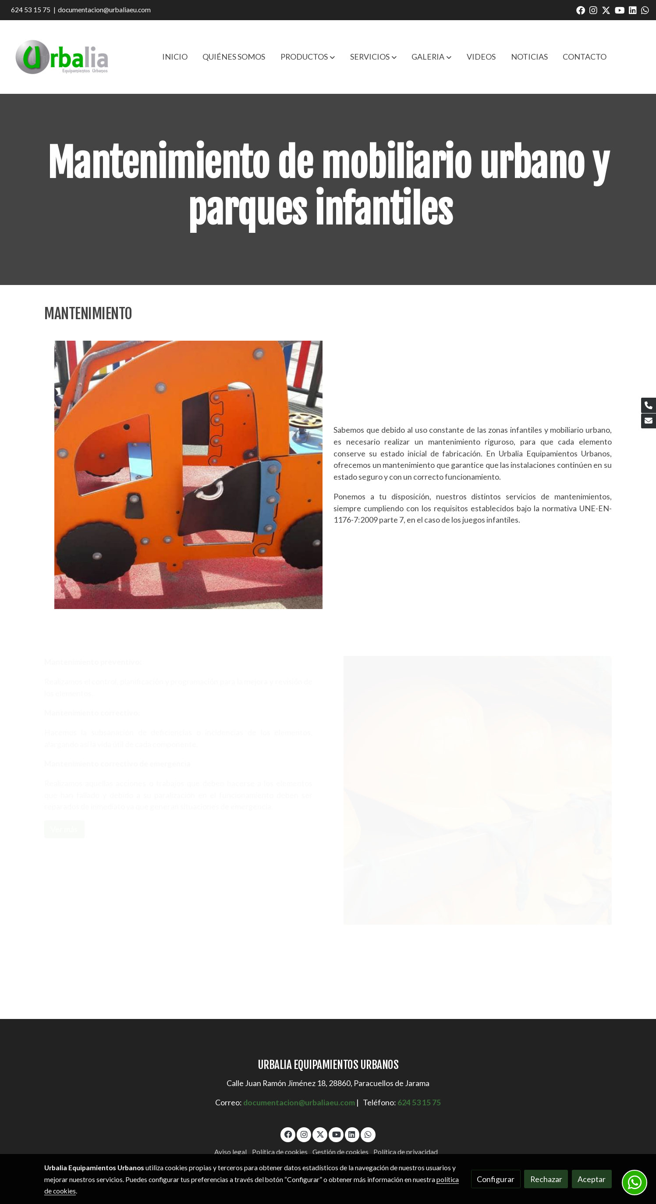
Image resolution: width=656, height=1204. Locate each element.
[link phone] (648, 405)
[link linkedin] (633, 9)
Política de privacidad (405, 1152)
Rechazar (546, 1179)
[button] (307, 57)
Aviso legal (230, 1152)
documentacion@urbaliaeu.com (104, 10)
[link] (61, 57)
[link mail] (648, 421)
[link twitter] (606, 9)
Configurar (495, 1179)
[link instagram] (593, 9)
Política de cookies (280, 1152)
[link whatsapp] (645, 9)
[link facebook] (580, 9)
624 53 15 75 (30, 10)
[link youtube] (620, 9)
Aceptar (592, 1179)
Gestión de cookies (340, 1152)
